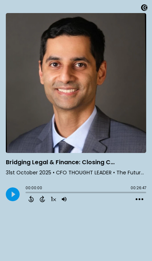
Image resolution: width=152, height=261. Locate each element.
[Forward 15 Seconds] (42, 199)
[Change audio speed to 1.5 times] (53, 199)
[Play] (13, 194)
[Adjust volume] (64, 199)
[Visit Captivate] (144, 8)
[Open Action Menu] (139, 199)
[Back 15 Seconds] (31, 199)
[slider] (27, 193)
